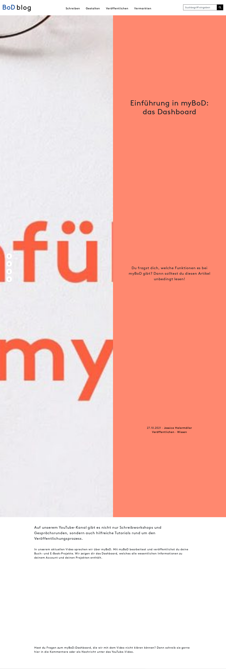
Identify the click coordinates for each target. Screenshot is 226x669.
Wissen (182, 432)
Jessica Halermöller (178, 428)
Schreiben (73, 8)
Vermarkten (142, 8)
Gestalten (93, 8)
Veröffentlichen (117, 8)
